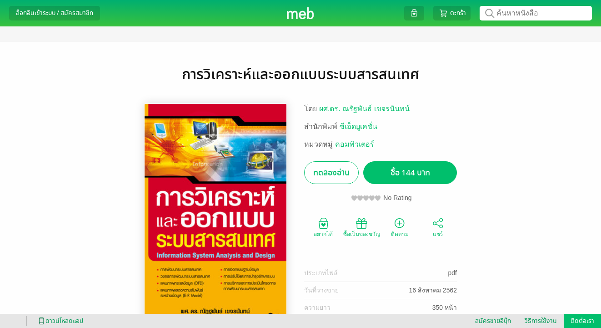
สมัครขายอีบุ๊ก (493, 321)
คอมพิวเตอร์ (354, 144)
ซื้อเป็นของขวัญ (361, 226)
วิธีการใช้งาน (541, 321)
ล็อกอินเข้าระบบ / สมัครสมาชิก (54, 13)
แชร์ (438, 226)
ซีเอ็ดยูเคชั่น (358, 126)
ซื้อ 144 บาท (410, 173)
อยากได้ (323, 226)
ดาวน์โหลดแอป (59, 321)
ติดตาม (400, 226)
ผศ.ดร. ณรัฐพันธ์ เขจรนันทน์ (364, 109)
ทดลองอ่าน (331, 173)
